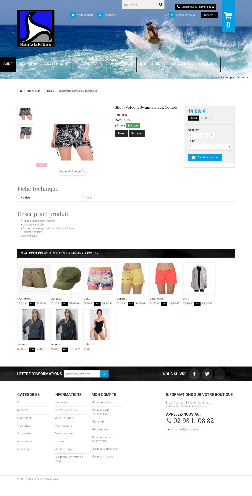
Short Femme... (24, 298)
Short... (86, 298)
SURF (8, 64)
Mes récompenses (103, 456)
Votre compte (226, 77)
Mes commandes (102, 402)
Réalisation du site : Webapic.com (42, 479)
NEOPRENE (28, 64)
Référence (121, 114)
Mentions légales (64, 449)
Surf (19, 402)
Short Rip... (122, 298)
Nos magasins (63, 425)
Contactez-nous (185, 14)
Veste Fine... (23, 344)
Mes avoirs (98, 421)
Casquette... (56, 298)
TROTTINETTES (88, 64)
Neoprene (23, 410)
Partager (136, 133)
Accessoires (24, 441)
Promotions (61, 402)
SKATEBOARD (56, 64)
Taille (192, 141)
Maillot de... (89, 344)
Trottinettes (23, 425)
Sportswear (24, 433)
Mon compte (104, 394)
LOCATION (208, 64)
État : (118, 120)
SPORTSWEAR (120, 64)
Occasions (23, 449)
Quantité (193, 129)
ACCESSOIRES (152, 64)
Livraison (59, 441)
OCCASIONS (182, 64)
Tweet (121, 133)
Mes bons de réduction (105, 448)
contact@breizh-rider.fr (188, 429)
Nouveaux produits (65, 410)
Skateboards (24, 417)
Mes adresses (100, 429)
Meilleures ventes (64, 417)
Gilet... (186, 298)
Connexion (110, 14)
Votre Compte (85, 14)
